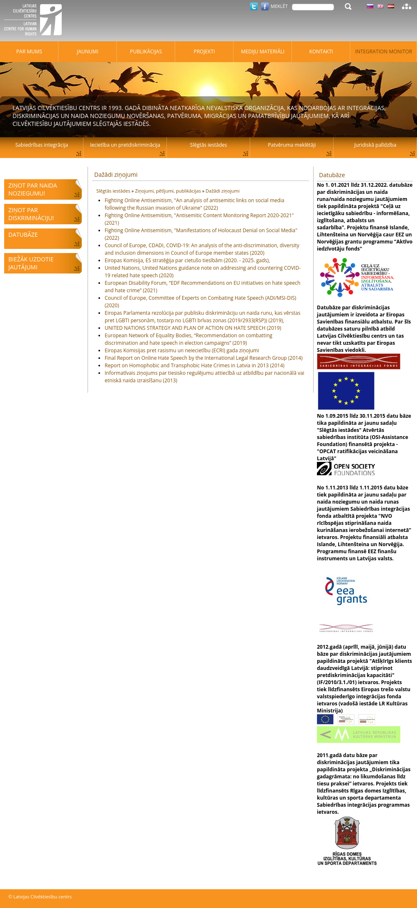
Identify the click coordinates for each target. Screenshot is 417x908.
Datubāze (23, 234)
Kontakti (321, 51)
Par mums (29, 51)
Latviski (391, 6)
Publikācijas (146, 51)
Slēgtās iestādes (113, 191)
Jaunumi (87, 51)
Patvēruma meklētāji (292, 144)
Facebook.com (265, 6)
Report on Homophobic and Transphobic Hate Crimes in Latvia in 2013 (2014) (194, 365)
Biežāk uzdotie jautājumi (30, 263)
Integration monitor (383, 51)
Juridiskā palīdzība (375, 144)
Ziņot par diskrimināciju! (31, 214)
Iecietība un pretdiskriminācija (125, 144)
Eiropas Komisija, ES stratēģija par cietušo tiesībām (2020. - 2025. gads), (187, 260)
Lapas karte (406, 6)
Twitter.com (254, 6)
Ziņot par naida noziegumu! (32, 189)
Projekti (204, 51)
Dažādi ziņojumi (116, 174)
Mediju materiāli (262, 51)
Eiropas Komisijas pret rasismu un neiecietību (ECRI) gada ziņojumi (182, 350)
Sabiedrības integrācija (41, 144)
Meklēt (279, 6)
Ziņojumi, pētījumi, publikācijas (168, 191)
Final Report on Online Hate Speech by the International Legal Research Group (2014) (204, 357)
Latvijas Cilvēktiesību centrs (35, 21)
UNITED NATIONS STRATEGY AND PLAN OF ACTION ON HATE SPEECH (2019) (193, 327)
